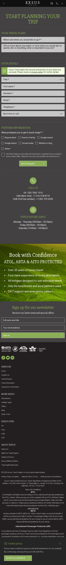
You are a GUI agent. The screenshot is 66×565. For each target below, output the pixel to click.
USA (3, 438)
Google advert (11, 143)
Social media (27, 143)
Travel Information (7, 383)
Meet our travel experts (10, 453)
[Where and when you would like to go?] (33, 39)
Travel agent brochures (9, 465)
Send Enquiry (33, 163)
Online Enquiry (6, 379)
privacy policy (37, 72)
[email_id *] (33, 100)
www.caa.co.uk (33, 508)
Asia (3, 430)
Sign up (33, 335)
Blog (3, 410)
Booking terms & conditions (51, 477)
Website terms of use (30, 477)
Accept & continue (18, 558)
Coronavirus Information (10, 387)
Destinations (6, 398)
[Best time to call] (33, 114)
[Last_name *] (33, 93)
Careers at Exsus (7, 457)
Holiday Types (6, 402)
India (3, 434)
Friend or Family (28, 137)
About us (4, 449)
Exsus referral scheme (9, 461)
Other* (8, 149)
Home (3, 371)
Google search (47, 137)
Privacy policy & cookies (10, 477)
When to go (5, 414)
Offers (3, 406)
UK (2, 426)
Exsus (33, 3)
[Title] (33, 79)
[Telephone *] (33, 107)
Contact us (5, 375)
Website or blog (45, 143)
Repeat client (10, 137)
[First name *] (33, 86)
